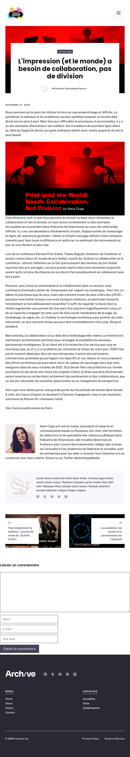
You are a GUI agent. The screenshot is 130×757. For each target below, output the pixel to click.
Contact (10, 712)
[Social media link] (45, 674)
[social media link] (37, 496)
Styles (9, 707)
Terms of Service (114, 738)
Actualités (65, 52)
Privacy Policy (90, 738)
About (9, 703)
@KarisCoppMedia (87, 458)
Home (9, 698)
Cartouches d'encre (75, 88)
